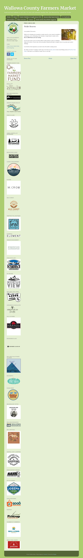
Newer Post (27, 58)
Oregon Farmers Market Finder (13, 46)
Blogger (54, 554)
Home (9, 17)
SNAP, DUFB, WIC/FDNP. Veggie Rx (46, 19)
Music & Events (21, 19)
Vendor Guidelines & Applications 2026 (30, 17)
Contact (31, 19)
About (15, 17)
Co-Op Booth (66, 17)
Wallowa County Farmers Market (40, 8)
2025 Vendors (11, 19)
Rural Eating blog (10, 47)
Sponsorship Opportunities (51, 17)
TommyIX (45, 554)
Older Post (73, 58)
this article (53, 49)
